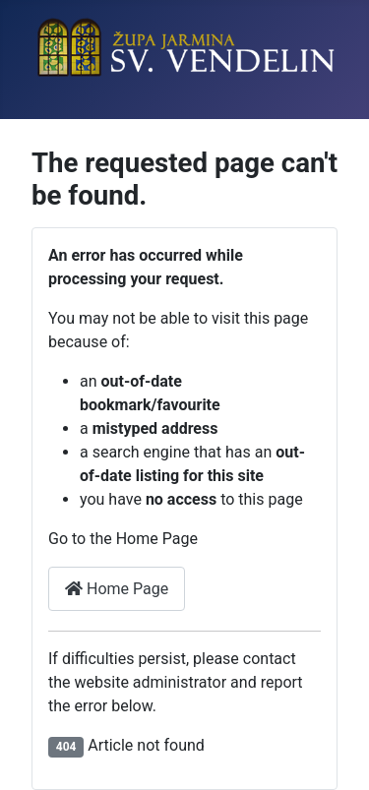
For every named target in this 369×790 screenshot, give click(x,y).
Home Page (116, 588)
